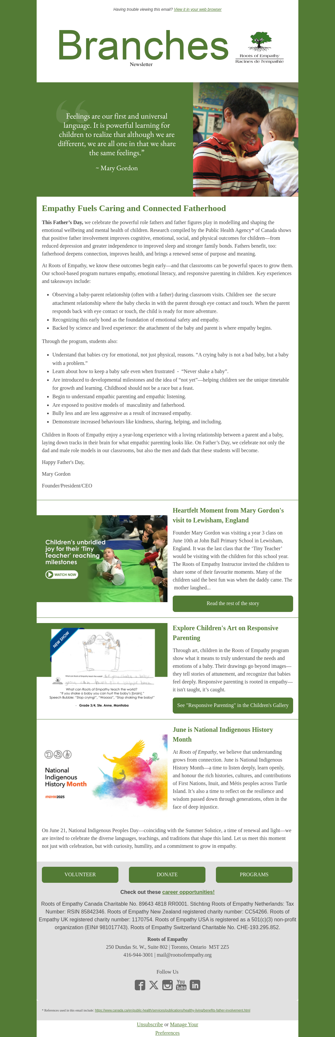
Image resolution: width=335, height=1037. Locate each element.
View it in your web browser (197, 9)
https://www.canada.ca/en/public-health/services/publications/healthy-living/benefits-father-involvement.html (172, 1010)
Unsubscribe (150, 1024)
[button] (233, 604)
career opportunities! (188, 892)
